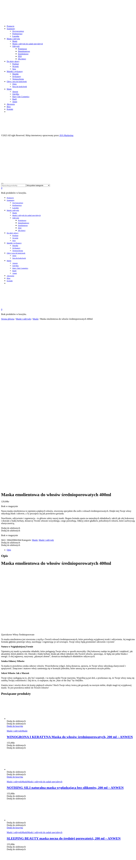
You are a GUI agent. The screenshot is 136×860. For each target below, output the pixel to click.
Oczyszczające (18, 31)
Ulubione (10, 779)
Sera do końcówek (19, 87)
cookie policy (7, 831)
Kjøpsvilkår (11, 781)
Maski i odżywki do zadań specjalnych (27, 44)
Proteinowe (22, 49)
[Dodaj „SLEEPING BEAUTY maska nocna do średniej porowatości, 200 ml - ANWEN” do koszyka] (15, 664)
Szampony (11, 29)
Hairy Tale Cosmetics (20, 97)
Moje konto (11, 776)
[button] (10, 364)
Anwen (15, 92)
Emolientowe (23, 54)
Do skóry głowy (13, 61)
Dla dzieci (22, 59)
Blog (9, 107)
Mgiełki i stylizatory (15, 71)
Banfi (14, 99)
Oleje (14, 84)
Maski (14, 41)
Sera (14, 69)
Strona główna (7, 319)
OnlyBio (15, 94)
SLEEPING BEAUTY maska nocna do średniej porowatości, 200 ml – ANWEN (64, 674)
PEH (20, 56)
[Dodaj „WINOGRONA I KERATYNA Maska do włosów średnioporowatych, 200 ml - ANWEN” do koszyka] (15, 562)
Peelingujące (17, 34)
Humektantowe (24, 51)
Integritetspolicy (13, 784)
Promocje (10, 26)
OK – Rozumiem (8, 834)
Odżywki (16, 46)
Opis (9, 386)
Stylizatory (16, 76)
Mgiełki (15, 74)
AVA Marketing (66, 135)
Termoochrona (18, 79)
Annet (14, 102)
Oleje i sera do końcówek (17, 82)
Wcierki (15, 66)
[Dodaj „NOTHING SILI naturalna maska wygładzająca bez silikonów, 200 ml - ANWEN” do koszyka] (15, 613)
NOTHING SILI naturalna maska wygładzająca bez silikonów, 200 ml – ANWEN (65, 624)
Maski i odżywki (13, 39)
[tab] (71, 386)
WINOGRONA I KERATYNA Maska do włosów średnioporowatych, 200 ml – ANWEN (70, 573)
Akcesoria (11, 104)
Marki (9, 89)
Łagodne (15, 36)
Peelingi (15, 64)
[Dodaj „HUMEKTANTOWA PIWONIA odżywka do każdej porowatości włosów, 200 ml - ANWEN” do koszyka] (15, 714)
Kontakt (10, 109)
